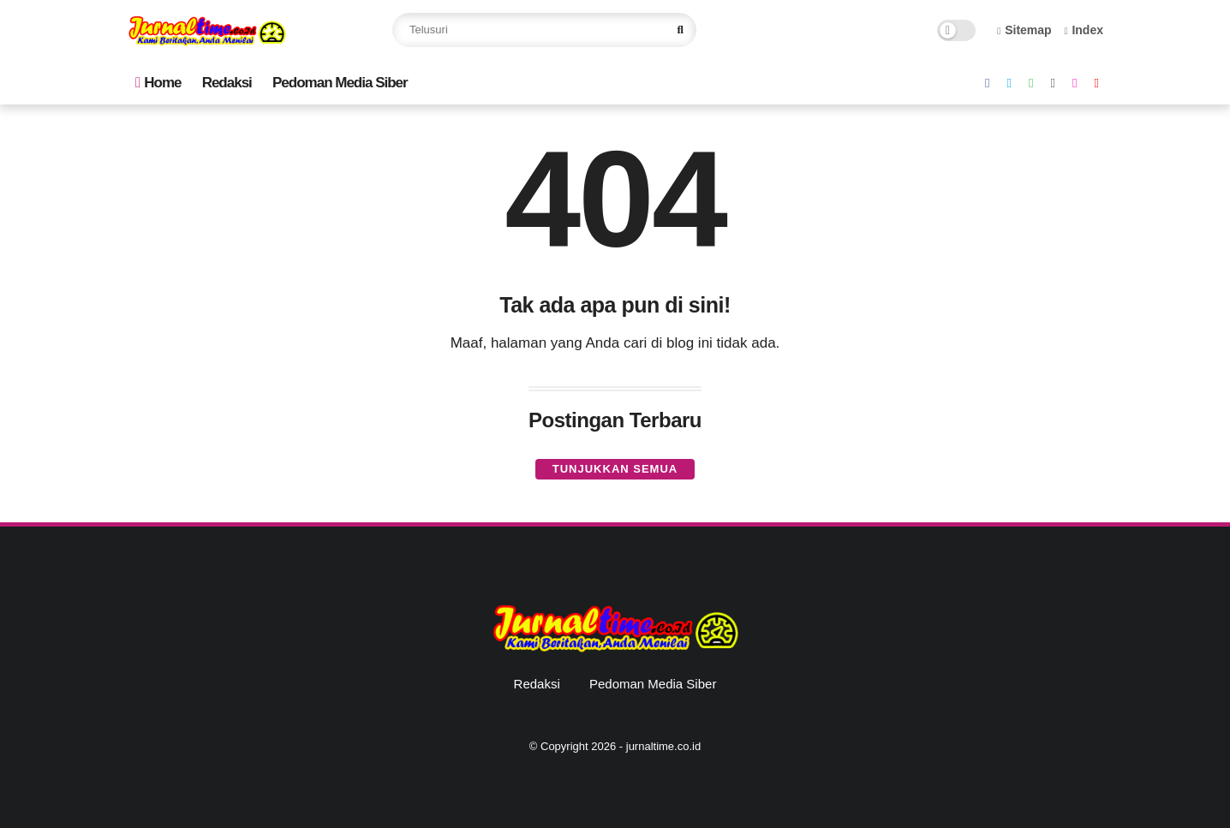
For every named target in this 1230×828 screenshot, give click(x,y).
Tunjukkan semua (615, 468)
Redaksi (227, 82)
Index (1083, 30)
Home (158, 82)
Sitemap (1024, 30)
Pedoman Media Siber (340, 82)
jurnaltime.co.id (663, 746)
